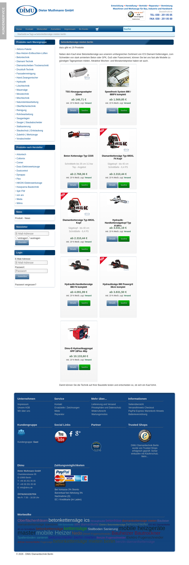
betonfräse (113, 520)
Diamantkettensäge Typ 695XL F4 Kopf (118, 157)
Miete (57, 411)
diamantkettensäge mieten (139, 520)
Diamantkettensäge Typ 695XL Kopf (79, 221)
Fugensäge (47, 542)
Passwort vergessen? (25, 284)
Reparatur (59, 414)
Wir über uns (24, 411)
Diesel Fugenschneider (97, 533)
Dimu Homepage (44, 11)
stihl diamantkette (86, 524)
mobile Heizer (53, 532)
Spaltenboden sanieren (33, 537)
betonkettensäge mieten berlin (84, 541)
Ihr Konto (83, 29)
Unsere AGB (24, 407)
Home (19, 29)
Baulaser (163, 520)
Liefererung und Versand (103, 404)
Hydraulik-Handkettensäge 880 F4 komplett (79, 285)
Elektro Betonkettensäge (112, 524)
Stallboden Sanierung (103, 529)
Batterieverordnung (137, 414)
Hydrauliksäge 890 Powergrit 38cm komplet (118, 285)
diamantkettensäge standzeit (37, 524)
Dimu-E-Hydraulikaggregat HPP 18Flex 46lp (79, 350)
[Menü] (143, 13)
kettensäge (75, 528)
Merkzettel (42, 29)
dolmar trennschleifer (29, 542)
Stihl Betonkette (66, 524)
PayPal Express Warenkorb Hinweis (146, 411)
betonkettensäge (49, 529)
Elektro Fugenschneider (145, 537)
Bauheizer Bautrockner (136, 533)
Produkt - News (22, 218)
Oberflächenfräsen (33, 520)
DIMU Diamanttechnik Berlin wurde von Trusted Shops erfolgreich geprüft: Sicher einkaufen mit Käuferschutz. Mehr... (145, 451)
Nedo (77, 533)
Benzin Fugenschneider (111, 537)
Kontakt (29, 29)
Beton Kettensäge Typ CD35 (78, 156)
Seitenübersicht (136, 404)
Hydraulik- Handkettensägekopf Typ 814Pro (118, 223)
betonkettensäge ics (69, 520)
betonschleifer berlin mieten (72, 537)
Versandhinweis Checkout (141, 407)
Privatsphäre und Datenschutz (106, 407)
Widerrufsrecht (98, 411)
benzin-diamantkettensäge (135, 542)
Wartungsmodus (99, 414)
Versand (87, 103)
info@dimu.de (26, 487)
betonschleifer (137, 524)
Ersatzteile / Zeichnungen (67, 407)
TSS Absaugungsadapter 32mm (79, 93)
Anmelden (56, 29)
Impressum (69, 29)
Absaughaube (97, 521)
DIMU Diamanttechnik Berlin (39, 554)
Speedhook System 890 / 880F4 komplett (118, 93)
